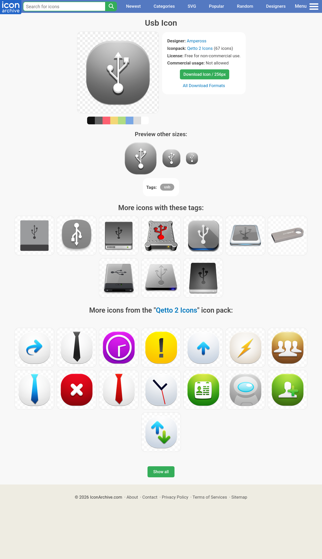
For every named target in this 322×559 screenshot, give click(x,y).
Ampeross (196, 40)
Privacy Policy (175, 497)
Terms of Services (209, 497)
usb (167, 187)
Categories (164, 6)
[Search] (111, 6)
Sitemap (239, 497)
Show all (161, 471)
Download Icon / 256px (204, 74)
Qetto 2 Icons (200, 48)
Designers (276, 6)
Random (245, 6)
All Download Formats (204, 85)
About (132, 497)
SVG (192, 6)
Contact (150, 497)
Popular (216, 6)
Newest (133, 6)
